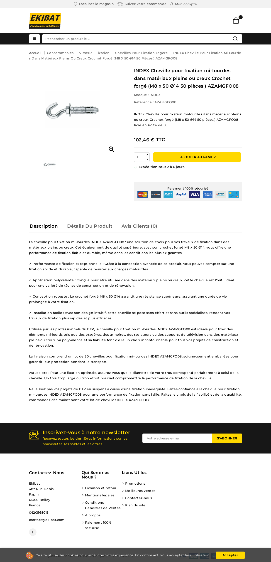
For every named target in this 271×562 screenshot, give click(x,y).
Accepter (230, 555)
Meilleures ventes (140, 491)
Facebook (33, 532)
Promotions (135, 483)
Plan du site (135, 505)
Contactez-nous (46, 472)
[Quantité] (139, 157)
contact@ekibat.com (47, 520)
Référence (143, 102)
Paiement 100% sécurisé (98, 525)
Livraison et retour (101, 488)
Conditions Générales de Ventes (103, 505)
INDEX (155, 95)
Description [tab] (44, 226)
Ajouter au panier (197, 157)
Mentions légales (99, 495)
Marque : (141, 95)
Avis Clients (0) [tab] (139, 226)
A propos (92, 515)
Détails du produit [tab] (89, 226)
